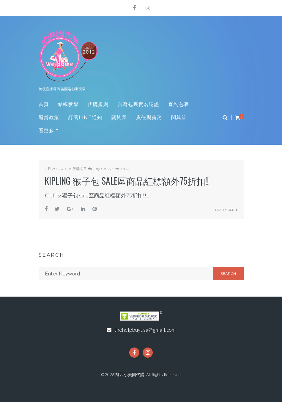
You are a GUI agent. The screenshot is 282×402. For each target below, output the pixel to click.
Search (228, 273)
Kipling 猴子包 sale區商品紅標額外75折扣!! (127, 180)
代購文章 (80, 168)
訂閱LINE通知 (85, 117)
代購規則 (98, 104)
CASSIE (107, 168)
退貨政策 (49, 117)
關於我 (119, 117)
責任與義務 (149, 117)
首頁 (44, 104)
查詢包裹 (178, 104)
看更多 (46, 130)
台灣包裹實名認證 (139, 104)
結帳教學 (68, 104)
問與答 (179, 117)
